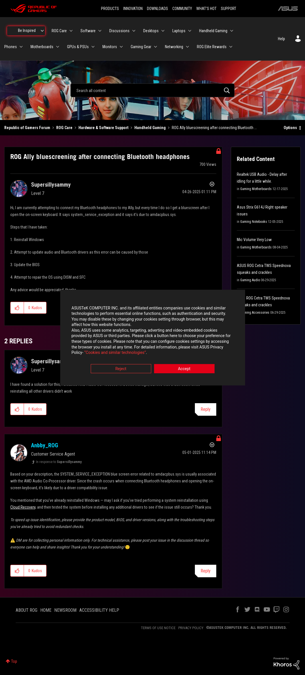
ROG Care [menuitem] (59, 30)
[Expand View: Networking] (187, 47)
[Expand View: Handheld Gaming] (232, 31)
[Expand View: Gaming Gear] (155, 47)
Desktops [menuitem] (151, 30)
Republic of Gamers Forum (27, 127)
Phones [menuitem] (10, 46)
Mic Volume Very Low (254, 239)
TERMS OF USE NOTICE (158, 628)
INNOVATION (133, 8)
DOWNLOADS (157, 8)
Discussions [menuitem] (119, 30)
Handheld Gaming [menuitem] (213, 30)
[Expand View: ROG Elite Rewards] (231, 47)
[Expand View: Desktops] (163, 31)
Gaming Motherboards (256, 189)
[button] (17, 307)
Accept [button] (184, 369)
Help (281, 38)
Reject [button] (120, 369)
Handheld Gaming (150, 127)
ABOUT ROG (26, 610)
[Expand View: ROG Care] (71, 31)
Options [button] (290, 127)
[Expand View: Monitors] (121, 47)
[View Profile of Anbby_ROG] (44, 445)
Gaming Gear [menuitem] (141, 46)
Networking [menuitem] (174, 46)
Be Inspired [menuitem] (27, 30)
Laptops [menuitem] (178, 30)
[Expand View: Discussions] (134, 31)
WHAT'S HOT (206, 8)
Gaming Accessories (254, 313)
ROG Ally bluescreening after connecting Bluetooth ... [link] (214, 127)
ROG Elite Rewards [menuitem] (212, 46)
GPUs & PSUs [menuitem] (78, 46)
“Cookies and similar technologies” (115, 353)
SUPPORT (228, 8)
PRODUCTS (110, 8)
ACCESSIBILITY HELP (99, 610)
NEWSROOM (65, 610)
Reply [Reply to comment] (206, 409)
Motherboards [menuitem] (42, 46)
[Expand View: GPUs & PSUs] (93, 47)
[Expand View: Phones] (21, 47)
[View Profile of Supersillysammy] (51, 184)
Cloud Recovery (22, 507)
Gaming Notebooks (253, 222)
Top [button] (14, 661)
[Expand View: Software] (100, 31)
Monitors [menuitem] (109, 46)
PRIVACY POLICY (190, 628)
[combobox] (152, 90)
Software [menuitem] (88, 30)
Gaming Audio (250, 280)
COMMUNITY (182, 8)
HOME (45, 610)
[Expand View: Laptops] (190, 31)
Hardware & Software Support (103, 127)
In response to (59, 462)
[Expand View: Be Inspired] (42, 30)
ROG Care (64, 127)
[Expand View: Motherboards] (57, 47)
